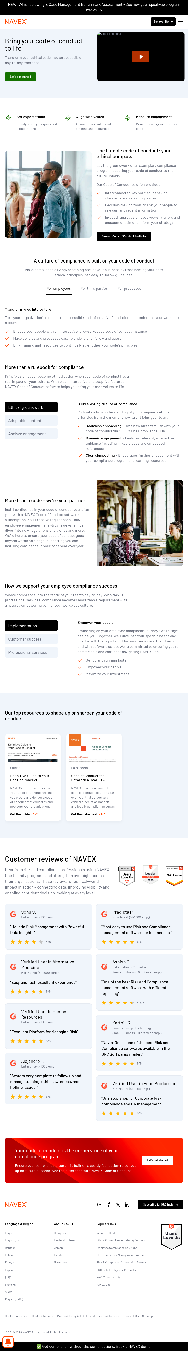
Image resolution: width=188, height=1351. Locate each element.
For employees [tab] (59, 288)
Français (10, 1262)
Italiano (10, 1255)
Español (10, 1270)
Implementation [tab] (22, 625)
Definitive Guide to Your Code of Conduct (29, 777)
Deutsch (10, 1247)
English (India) (14, 1299)
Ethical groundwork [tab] (25, 407)
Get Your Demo (163, 21)
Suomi (9, 1292)
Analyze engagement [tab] (27, 433)
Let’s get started (20, 76)
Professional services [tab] (28, 652)
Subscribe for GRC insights (160, 1204)
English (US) (12, 1233)
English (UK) (12, 1240)
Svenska (10, 1284)
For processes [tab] (129, 288)
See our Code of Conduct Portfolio (124, 236)
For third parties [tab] (94, 288)
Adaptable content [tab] (24, 420)
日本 (8, 1277)
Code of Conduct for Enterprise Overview (88, 777)
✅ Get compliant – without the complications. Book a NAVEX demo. (94, 1346)
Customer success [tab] (25, 638)
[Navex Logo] (16, 21)
